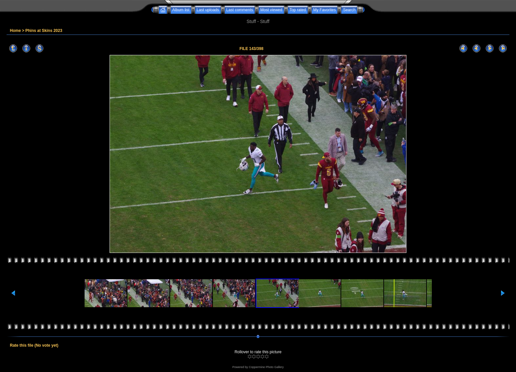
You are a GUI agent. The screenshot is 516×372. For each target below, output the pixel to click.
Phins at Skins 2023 (43, 30)
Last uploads (208, 10)
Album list (181, 10)
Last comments (239, 10)
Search (349, 10)
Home (15, 30)
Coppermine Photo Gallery (266, 367)
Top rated (298, 10)
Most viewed (271, 10)
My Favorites (324, 10)
